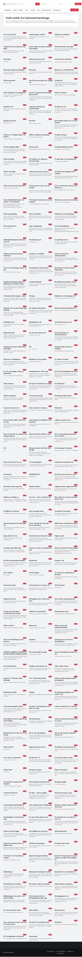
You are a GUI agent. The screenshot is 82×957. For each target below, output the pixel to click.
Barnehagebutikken (61, 951)
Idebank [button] (20, 10)
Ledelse (15, 10)
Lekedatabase (57, 10)
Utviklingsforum (60, 953)
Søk (38, 4)
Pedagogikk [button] (7, 10)
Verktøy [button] (33, 10)
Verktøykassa (70, 951)
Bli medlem (74, 10)
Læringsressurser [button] (46, 10)
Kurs (38, 10)
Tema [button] (26, 10)
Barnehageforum (51, 951)
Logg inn (78, 4)
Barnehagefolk (10, 952)
